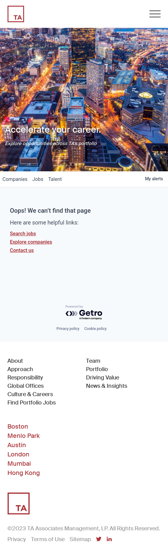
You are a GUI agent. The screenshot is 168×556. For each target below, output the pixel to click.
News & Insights (106, 386)
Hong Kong (23, 473)
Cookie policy (95, 329)
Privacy (16, 539)
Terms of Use (48, 539)
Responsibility (25, 377)
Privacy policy (67, 329)
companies (15, 179)
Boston (17, 426)
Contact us (22, 250)
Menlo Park (23, 436)
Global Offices (25, 386)
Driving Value (102, 377)
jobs (37, 179)
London (18, 454)
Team (93, 361)
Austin (16, 445)
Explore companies (31, 242)
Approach (20, 369)
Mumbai (19, 464)
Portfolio (97, 369)
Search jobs (23, 234)
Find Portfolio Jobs (31, 402)
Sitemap (80, 539)
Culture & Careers (30, 394)
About (15, 361)
